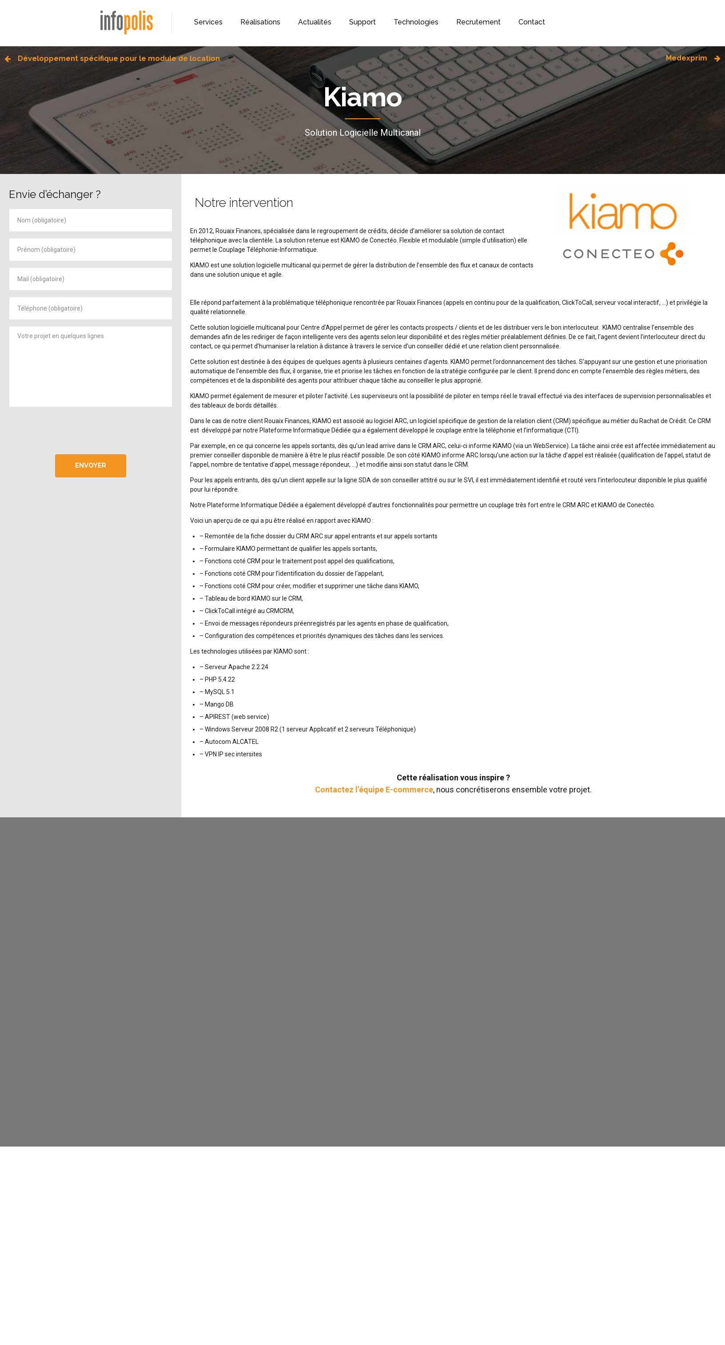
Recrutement (478, 22)
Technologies (416, 22)
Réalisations (260, 22)
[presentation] (90, 430)
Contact (531, 22)
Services (208, 22)
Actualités (314, 22)
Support (362, 22)
